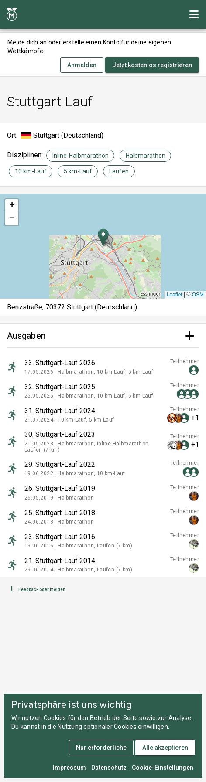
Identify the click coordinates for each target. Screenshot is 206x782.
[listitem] (103, 367)
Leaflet (174, 295)
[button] (103, 237)
